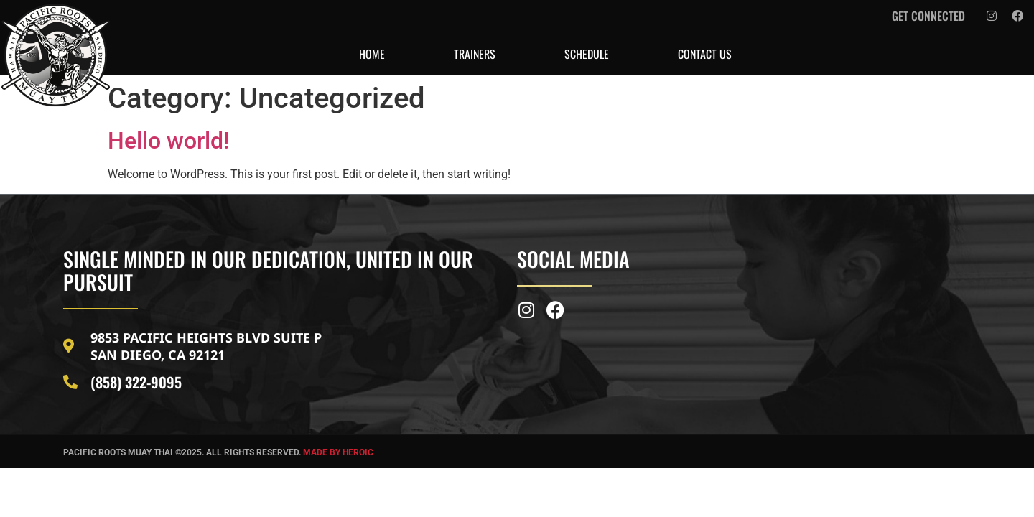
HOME (372, 53)
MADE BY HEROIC (338, 452)
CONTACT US (705, 53)
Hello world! (168, 140)
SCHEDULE (586, 53)
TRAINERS (474, 53)
